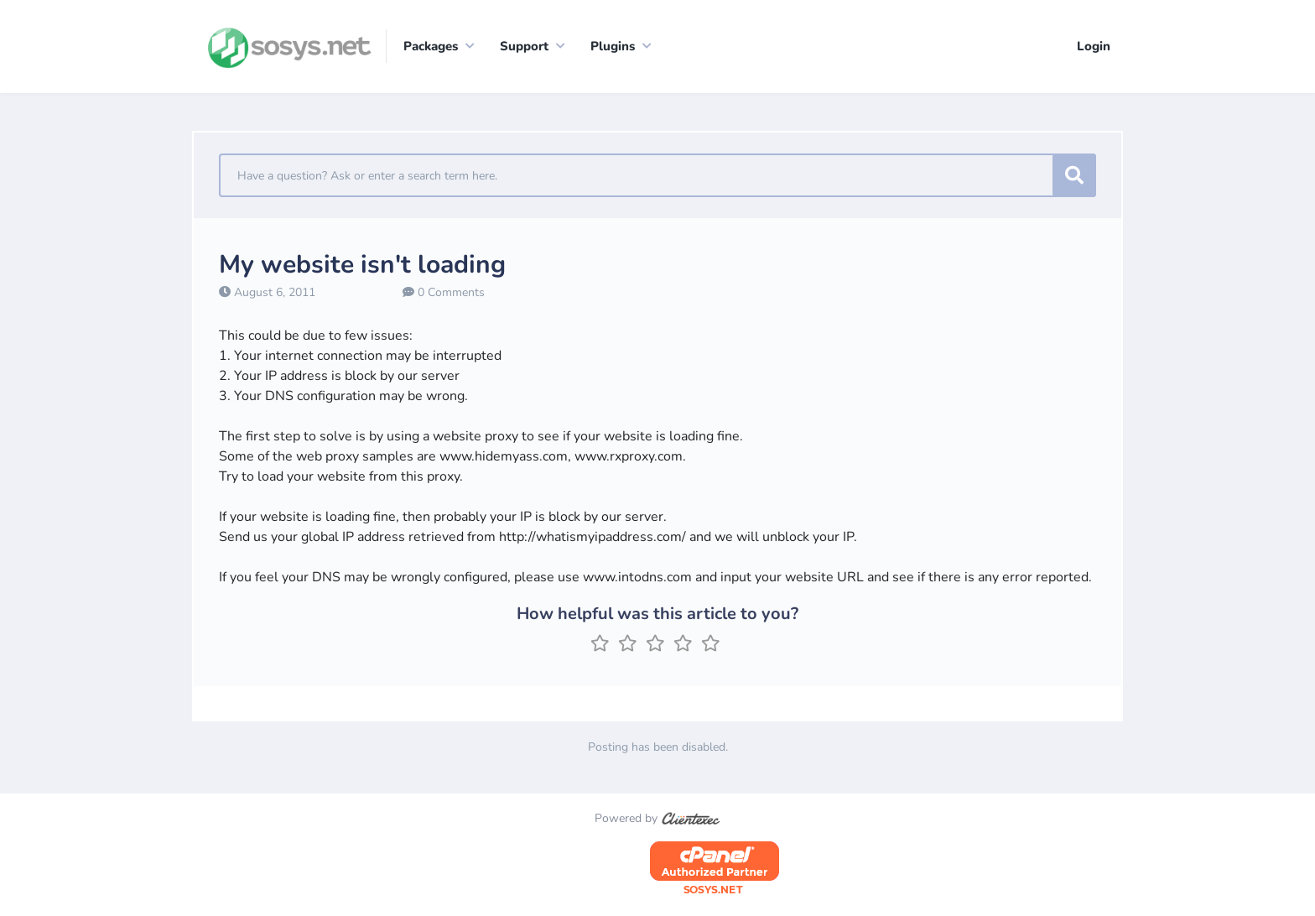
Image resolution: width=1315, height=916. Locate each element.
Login (1093, 46)
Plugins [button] (612, 46)
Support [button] (524, 46)
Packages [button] (430, 46)
